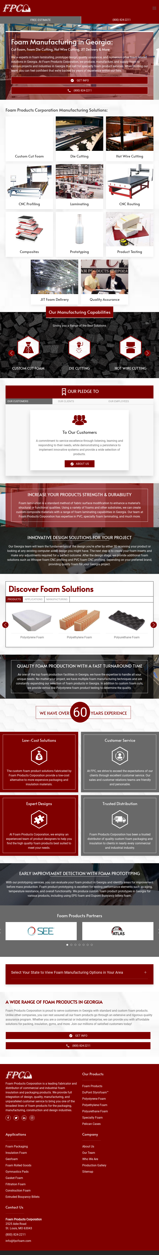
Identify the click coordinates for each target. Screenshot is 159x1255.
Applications (33, 599)
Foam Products (92, 1079)
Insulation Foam (16, 1145)
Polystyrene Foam (94, 1091)
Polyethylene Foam (94, 1098)
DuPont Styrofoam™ (95, 1085)
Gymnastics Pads (17, 1164)
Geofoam (12, 1151)
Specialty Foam (92, 1110)
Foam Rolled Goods (18, 1158)
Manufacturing (57, 599)
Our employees (118, 401)
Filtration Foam (16, 1177)
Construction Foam (18, 1183)
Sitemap (87, 1164)
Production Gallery (94, 1158)
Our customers (17, 401)
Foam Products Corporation (24, 1212)
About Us (79, 464)
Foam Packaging (17, 1139)
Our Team (88, 1145)
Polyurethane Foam (95, 1104)
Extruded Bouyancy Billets (22, 1189)
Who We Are (90, 1151)
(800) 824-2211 (16, 1227)
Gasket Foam (14, 1170)
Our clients (66, 401)
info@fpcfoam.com (18, 1233)
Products (14, 599)
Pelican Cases (91, 1116)
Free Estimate (40, 20)
